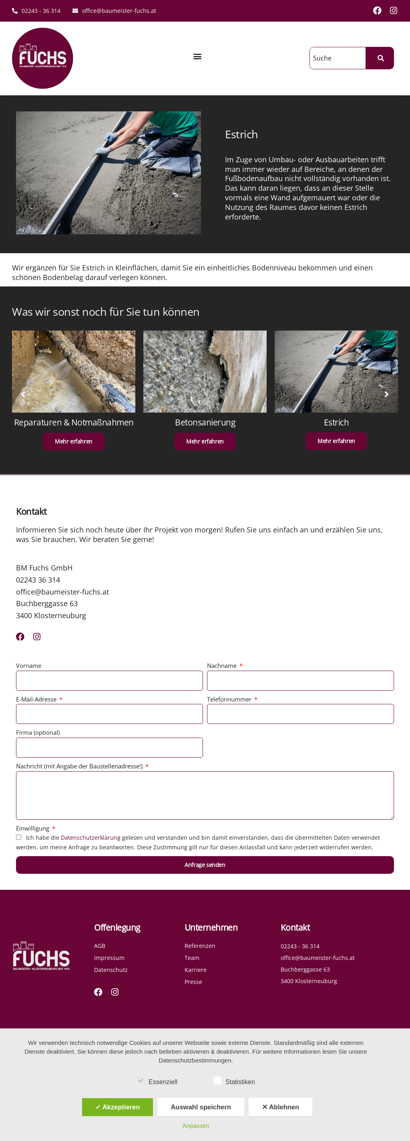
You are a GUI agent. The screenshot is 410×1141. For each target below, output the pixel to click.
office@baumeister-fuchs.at (114, 10)
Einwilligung (33, 828)
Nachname (222, 665)
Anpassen (196, 1125)
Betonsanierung (205, 422)
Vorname (28, 665)
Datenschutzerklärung (91, 837)
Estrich (336, 422)
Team (192, 958)
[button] (197, 56)
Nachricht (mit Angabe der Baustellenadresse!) (80, 766)
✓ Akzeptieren (117, 1107)
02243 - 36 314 (36, 10)
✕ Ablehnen (280, 1107)
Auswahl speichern (201, 1107)
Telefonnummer (230, 699)
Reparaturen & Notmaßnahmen (74, 422)
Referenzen (200, 945)
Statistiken (234, 1080)
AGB (99, 945)
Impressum (109, 958)
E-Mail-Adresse (37, 699)
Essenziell (157, 1080)
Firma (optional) (38, 732)
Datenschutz (111, 970)
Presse (193, 982)
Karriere (196, 970)
